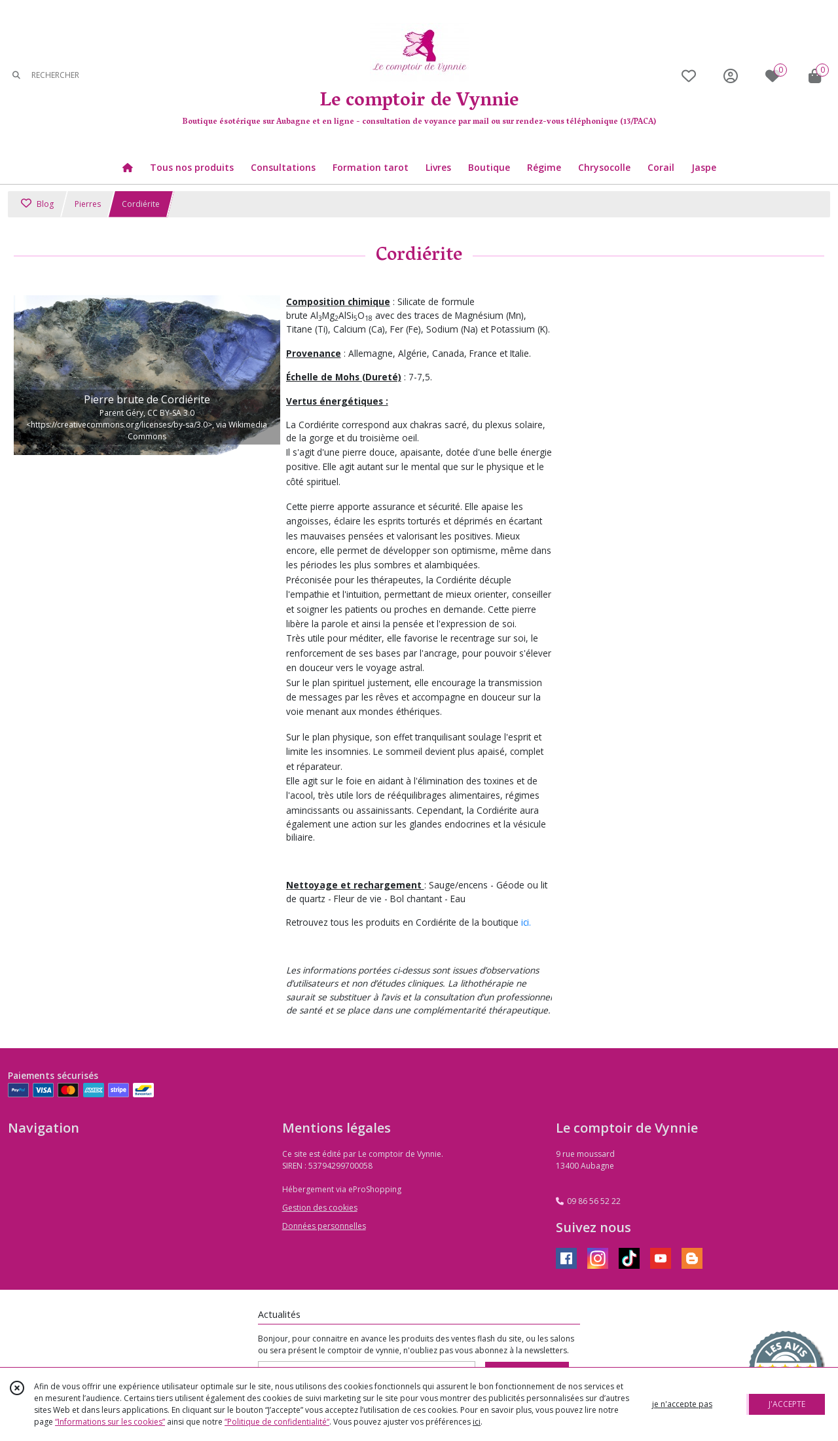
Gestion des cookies (319, 1207)
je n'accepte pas (682, 1404)
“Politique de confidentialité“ (277, 1421)
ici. (526, 922)
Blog (37, 204)
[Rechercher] (16, 75)
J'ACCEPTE (787, 1404)
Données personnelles (324, 1225)
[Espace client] (730, 76)
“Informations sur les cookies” (110, 1421)
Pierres (88, 204)
